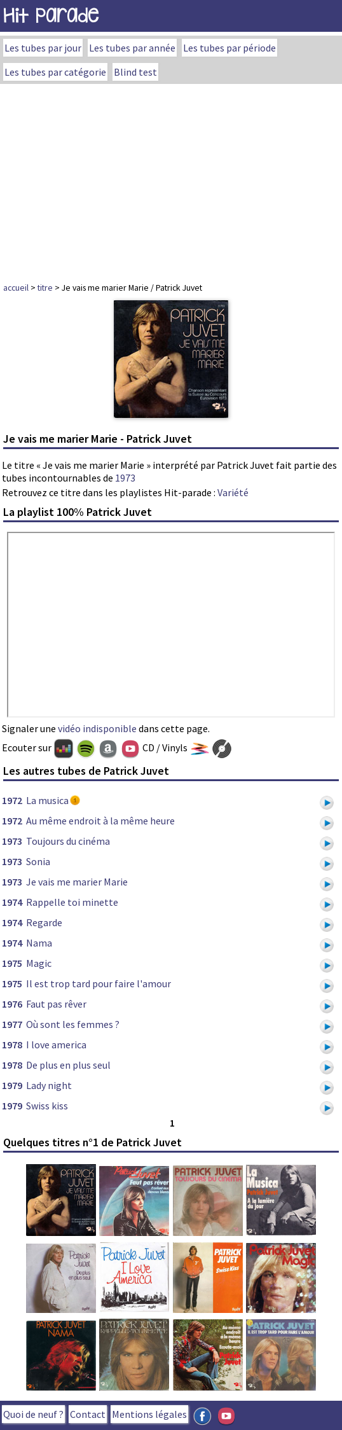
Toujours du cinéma (68, 841)
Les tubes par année (132, 47)
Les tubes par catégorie (55, 72)
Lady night (49, 1085)
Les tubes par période (229, 47)
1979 (12, 1085)
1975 (12, 963)
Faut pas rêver (56, 1003)
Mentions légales (149, 1414)
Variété (233, 492)
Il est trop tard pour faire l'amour (98, 983)
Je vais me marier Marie (77, 881)
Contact (88, 1414)
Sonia (38, 861)
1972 (12, 800)
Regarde (44, 922)
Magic (38, 963)
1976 (12, 1003)
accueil (16, 287)
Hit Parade (51, 15)
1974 (12, 902)
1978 (12, 1044)
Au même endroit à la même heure (100, 820)
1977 (12, 1024)
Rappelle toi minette (72, 902)
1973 (125, 477)
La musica (47, 800)
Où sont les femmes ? (73, 1024)
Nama (39, 942)
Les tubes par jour (42, 47)
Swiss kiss (47, 1105)
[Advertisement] (171, 179)
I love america (56, 1044)
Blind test (135, 72)
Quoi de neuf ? (33, 1414)
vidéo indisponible (97, 728)
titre (45, 287)
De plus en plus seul (68, 1065)
